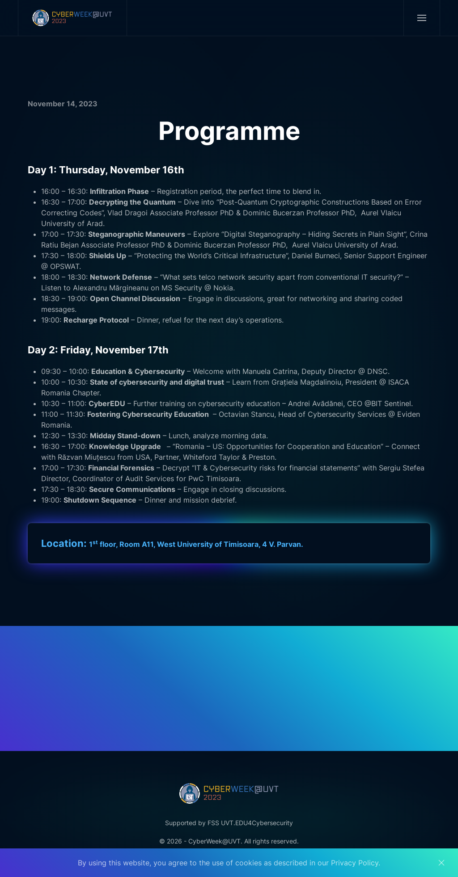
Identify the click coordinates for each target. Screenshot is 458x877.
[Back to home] (72, 18)
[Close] (441, 863)
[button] (421, 18)
